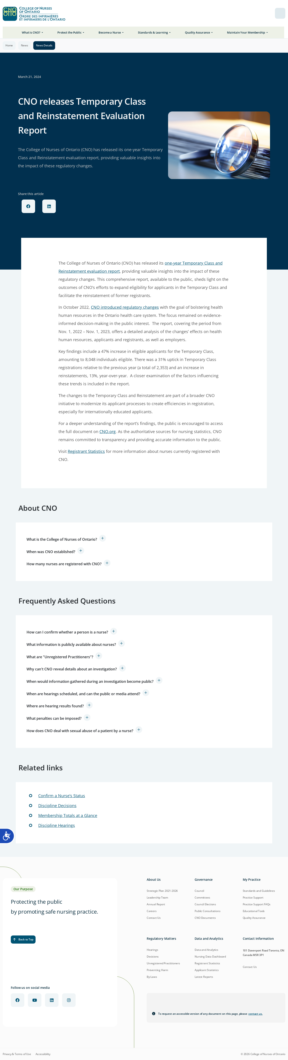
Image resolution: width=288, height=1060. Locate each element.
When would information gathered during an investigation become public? (90, 681)
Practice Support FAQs (256, 904)
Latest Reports (204, 977)
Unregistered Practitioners (163, 963)
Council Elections (205, 904)
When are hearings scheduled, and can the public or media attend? (83, 693)
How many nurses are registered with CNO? (64, 563)
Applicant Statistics (206, 970)
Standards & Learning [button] (153, 32)
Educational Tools (254, 911)
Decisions (153, 956)
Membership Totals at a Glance (67, 815)
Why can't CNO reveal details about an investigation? (72, 669)
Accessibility (43, 1054)
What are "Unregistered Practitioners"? (60, 656)
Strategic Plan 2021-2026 (162, 891)
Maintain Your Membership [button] (246, 32)
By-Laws (152, 977)
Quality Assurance (254, 918)
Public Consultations (207, 911)
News (24, 45)
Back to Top (23, 939)
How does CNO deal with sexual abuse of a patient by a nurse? (80, 730)
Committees (202, 897)
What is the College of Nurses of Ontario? (62, 539)
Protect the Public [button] (69, 32)
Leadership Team (157, 897)
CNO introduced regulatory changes (125, 307)
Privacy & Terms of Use (17, 1054)
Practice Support (253, 897)
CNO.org (107, 431)
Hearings (152, 950)
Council (199, 891)
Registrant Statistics (86, 451)
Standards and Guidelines (259, 891)
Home (9, 45)
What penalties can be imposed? (54, 718)
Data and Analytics (206, 950)
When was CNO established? (51, 551)
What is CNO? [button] (31, 32)
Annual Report (156, 904)
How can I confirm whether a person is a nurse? (67, 632)
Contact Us (154, 918)
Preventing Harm (157, 970)
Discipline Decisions (57, 805)
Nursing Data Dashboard (210, 956)
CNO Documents (205, 918)
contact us (255, 1014)
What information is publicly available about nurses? (71, 644)
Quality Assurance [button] (198, 32)
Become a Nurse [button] (110, 32)
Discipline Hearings (56, 825)
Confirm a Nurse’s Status (61, 795)
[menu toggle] (280, 13)
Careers (152, 911)
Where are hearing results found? (55, 706)
